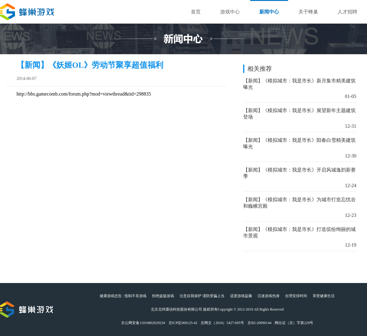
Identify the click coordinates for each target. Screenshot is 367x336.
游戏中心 (230, 11)
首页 (196, 11)
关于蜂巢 (308, 11)
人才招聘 (347, 11)
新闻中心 (269, 11)
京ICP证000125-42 (183, 323)
